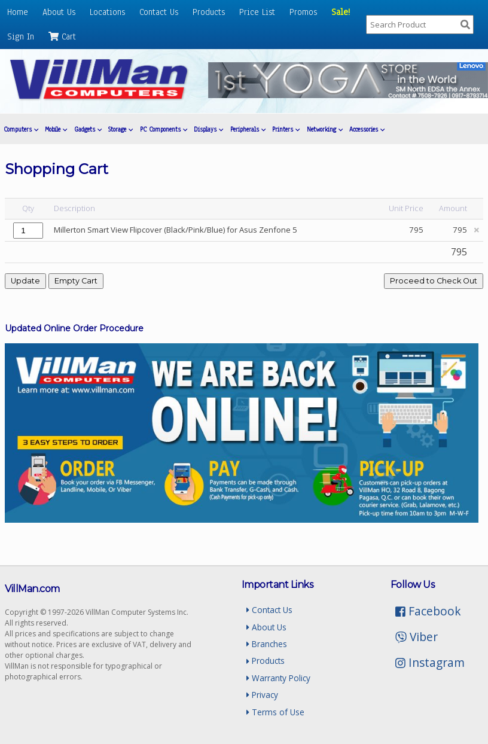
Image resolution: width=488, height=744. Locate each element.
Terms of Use (275, 712)
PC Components (163, 129)
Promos (303, 12)
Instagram (430, 662)
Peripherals (248, 129)
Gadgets (88, 129)
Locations (107, 12)
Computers (21, 129)
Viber (416, 637)
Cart (62, 36)
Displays (208, 129)
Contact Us (158, 12)
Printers (286, 129)
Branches (266, 644)
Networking (325, 129)
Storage (120, 129)
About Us (58, 12)
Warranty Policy (278, 678)
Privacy (262, 694)
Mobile (56, 129)
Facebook (428, 611)
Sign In (20, 36)
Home (17, 12)
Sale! (340, 12)
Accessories (367, 129)
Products (209, 12)
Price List (257, 12)
